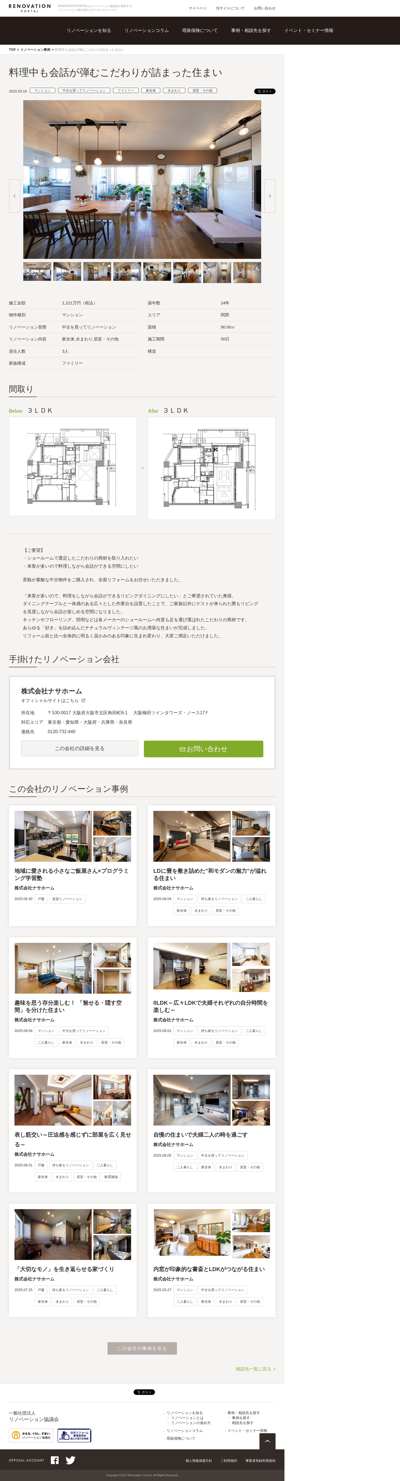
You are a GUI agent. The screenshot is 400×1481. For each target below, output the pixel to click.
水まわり (174, 90)
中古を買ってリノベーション (84, 90)
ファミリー (126, 90)
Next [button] (269, 196)
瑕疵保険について (200, 30)
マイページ (198, 8)
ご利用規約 (229, 1461)
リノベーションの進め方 (191, 1423)
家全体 (151, 90)
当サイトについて (230, 8)
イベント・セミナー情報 (308, 30)
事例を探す (241, 1418)
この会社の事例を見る (142, 1348)
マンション (42, 90)
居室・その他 (202, 90)
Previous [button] (14, 196)
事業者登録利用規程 (261, 1461)
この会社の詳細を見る (80, 748)
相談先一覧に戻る (253, 1369)
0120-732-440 (62, 731)
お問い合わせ (265, 8)
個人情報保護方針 (199, 1461)
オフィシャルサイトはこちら (50, 700)
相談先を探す (243, 1423)
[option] (142, 179)
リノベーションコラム (146, 30)
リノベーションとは (187, 1418)
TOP (12, 50)
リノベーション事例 (35, 50)
